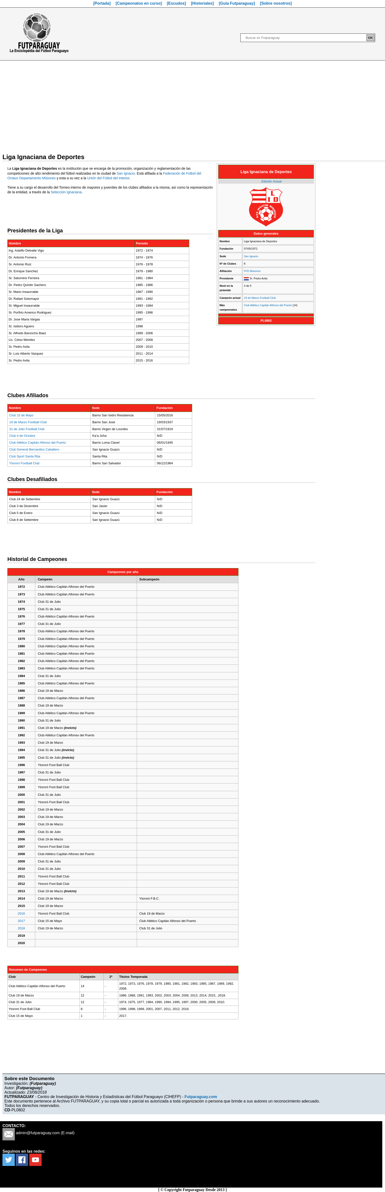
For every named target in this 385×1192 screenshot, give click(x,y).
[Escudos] (176, 3)
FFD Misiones (252, 271)
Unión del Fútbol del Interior (108, 178)
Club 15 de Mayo (21, 415)
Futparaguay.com (200, 1097)
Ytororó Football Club (24, 463)
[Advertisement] (192, 103)
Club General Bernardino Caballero (34, 449)
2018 (21, 928)
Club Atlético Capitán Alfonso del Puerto (268, 305)
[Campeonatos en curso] (139, 3)
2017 (21, 921)
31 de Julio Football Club (27, 429)
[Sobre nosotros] (276, 3)
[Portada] (102, 3)
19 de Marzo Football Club (260, 297)
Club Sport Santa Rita (24, 456)
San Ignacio (251, 256)
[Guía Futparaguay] (237, 3)
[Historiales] (202, 3)
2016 (21, 913)
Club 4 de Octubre (22, 436)
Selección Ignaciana (66, 192)
